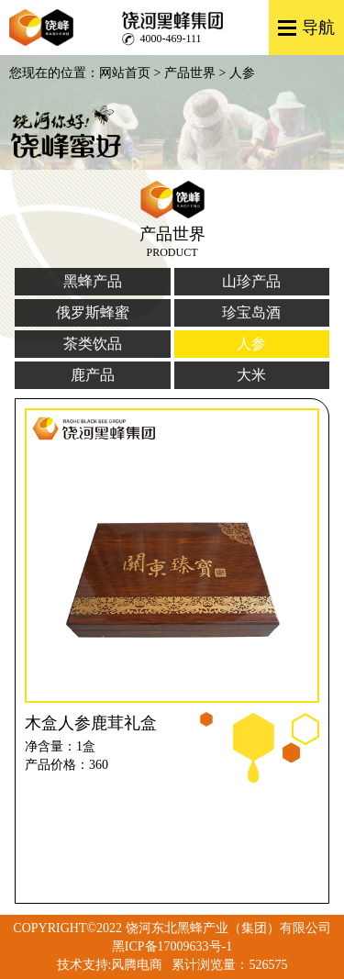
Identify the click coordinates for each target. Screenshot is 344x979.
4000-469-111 (171, 38)
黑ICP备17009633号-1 (172, 946)
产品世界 (190, 73)
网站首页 (124, 73)
